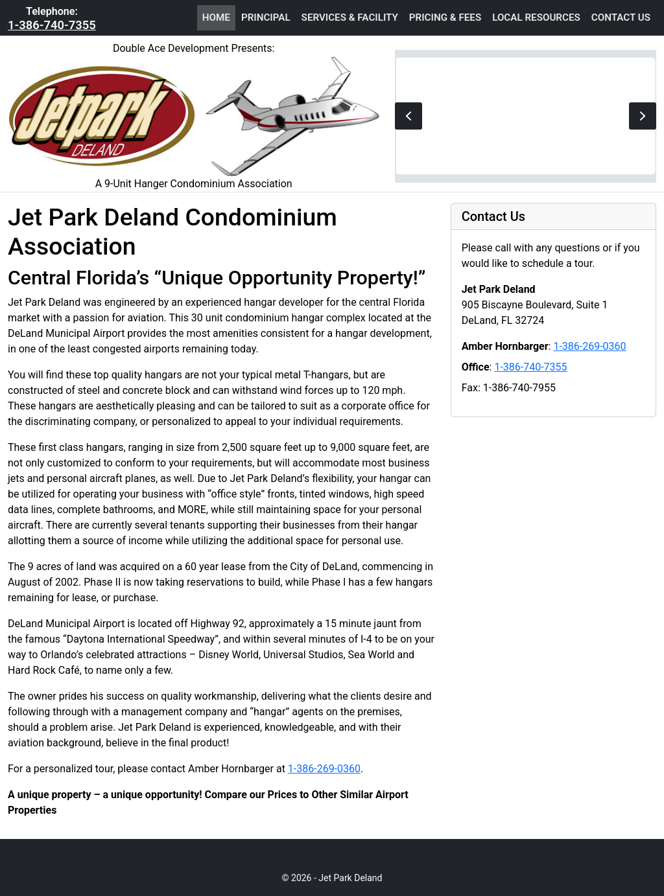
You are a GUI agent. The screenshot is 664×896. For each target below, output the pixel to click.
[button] (408, 116)
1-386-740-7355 (52, 25)
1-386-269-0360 (324, 769)
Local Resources (536, 17)
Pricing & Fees (445, 17)
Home (216, 17)
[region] (525, 116)
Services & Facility (350, 17)
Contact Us (620, 17)
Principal (265, 17)
